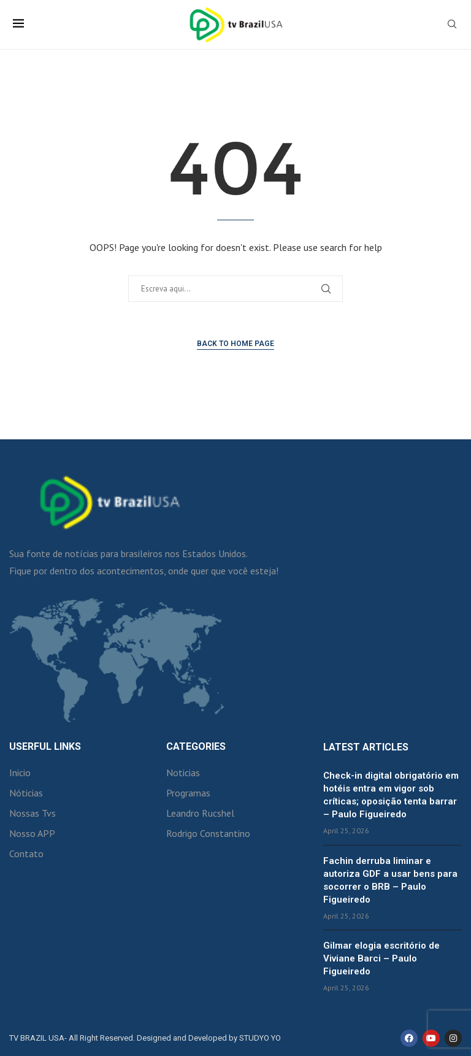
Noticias (183, 772)
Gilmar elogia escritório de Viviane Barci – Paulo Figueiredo (381, 958)
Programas (188, 793)
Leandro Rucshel (200, 813)
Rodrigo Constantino (208, 833)
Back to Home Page (235, 343)
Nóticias (26, 793)
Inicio (20, 772)
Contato (26, 853)
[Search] (452, 25)
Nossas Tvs (32, 813)
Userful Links (45, 747)
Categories (196, 747)
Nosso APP (32, 833)
